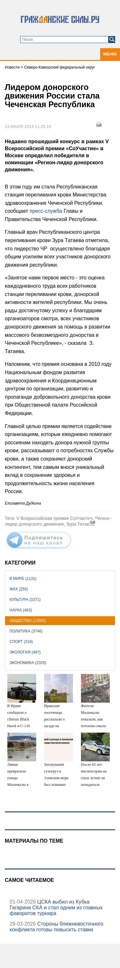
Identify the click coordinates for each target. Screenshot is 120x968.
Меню (110, 54)
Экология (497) (25, 652)
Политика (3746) (26, 631)
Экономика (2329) (28, 663)
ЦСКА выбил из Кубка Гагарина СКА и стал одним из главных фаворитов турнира (56, 907)
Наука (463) (21, 610)
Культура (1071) (25, 599)
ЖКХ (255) (19, 589)
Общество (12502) (28, 620)
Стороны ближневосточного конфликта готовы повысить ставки (56, 926)
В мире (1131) (23, 578)
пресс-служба (46, 211)
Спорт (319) (21, 641)
